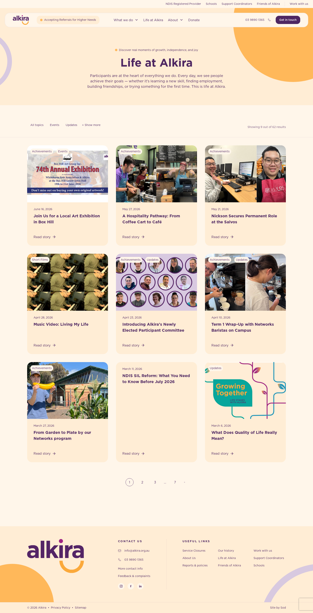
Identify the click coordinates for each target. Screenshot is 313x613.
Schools (211, 4)
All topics (37, 125)
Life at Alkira (227, 558)
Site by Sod (278, 608)
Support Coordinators (237, 4)
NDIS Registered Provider (183, 4)
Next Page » (185, 482)
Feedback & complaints (134, 576)
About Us (189, 558)
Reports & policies (195, 565)
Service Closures (193, 551)
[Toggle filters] (91, 125)
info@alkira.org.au (134, 551)
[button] (126, 20)
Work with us (299, 4)
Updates (71, 125)
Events (54, 125)
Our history (226, 551)
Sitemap (80, 608)
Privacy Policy (60, 608)
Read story (45, 237)
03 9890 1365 (258, 20)
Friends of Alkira (268, 4)
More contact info (130, 569)
